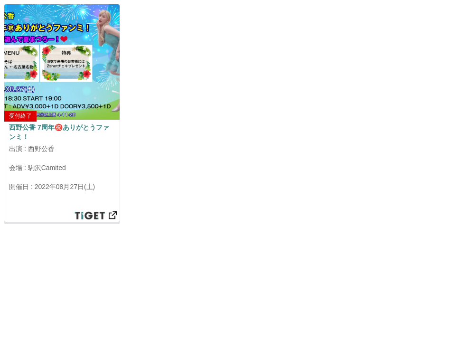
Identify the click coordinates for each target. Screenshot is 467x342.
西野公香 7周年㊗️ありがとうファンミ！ (59, 132)
